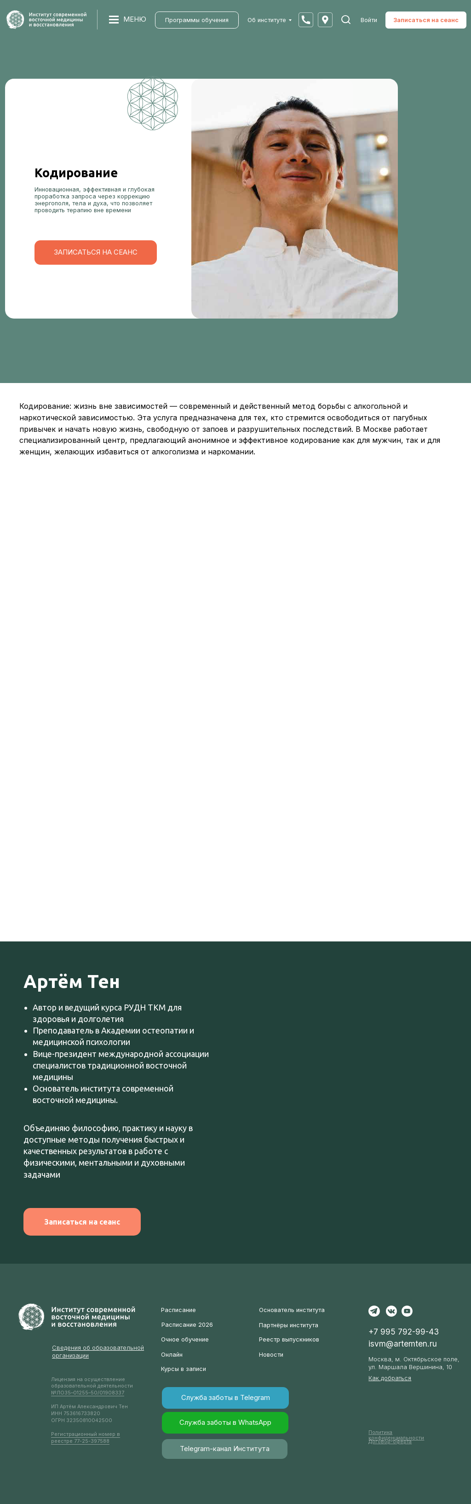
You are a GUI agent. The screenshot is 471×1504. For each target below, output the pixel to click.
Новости (271, 1354)
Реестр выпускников (289, 1339)
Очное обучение (185, 1339)
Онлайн (172, 1354)
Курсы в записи (183, 1368)
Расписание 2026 (187, 1324)
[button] (306, 19)
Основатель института (292, 1310)
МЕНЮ (134, 19)
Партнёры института (288, 1325)
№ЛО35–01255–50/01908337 (87, 1393)
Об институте (266, 20)
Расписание (178, 1310)
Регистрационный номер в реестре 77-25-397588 (85, 1437)
